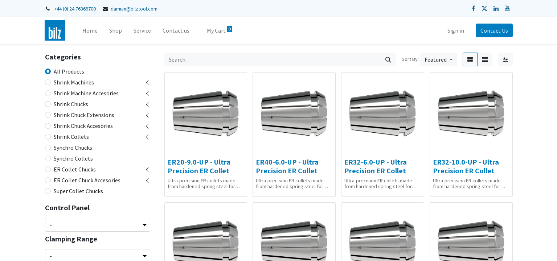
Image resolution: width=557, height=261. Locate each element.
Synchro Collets (73, 158)
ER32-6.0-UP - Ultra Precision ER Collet (375, 166)
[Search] (388, 59)
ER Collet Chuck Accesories (87, 180)
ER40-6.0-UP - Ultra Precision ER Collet (287, 166)
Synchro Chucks (73, 147)
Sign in (455, 30)
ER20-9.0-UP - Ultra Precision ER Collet (199, 166)
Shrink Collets (71, 136)
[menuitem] (90, 30)
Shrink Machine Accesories (86, 93)
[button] (438, 59)
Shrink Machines (74, 82)
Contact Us (494, 30)
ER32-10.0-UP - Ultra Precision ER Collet (466, 166)
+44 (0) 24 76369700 (75, 8)
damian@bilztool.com (134, 8)
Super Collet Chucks (78, 191)
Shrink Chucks (71, 104)
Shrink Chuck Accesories (83, 125)
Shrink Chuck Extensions (84, 115)
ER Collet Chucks (75, 169)
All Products (69, 71)
